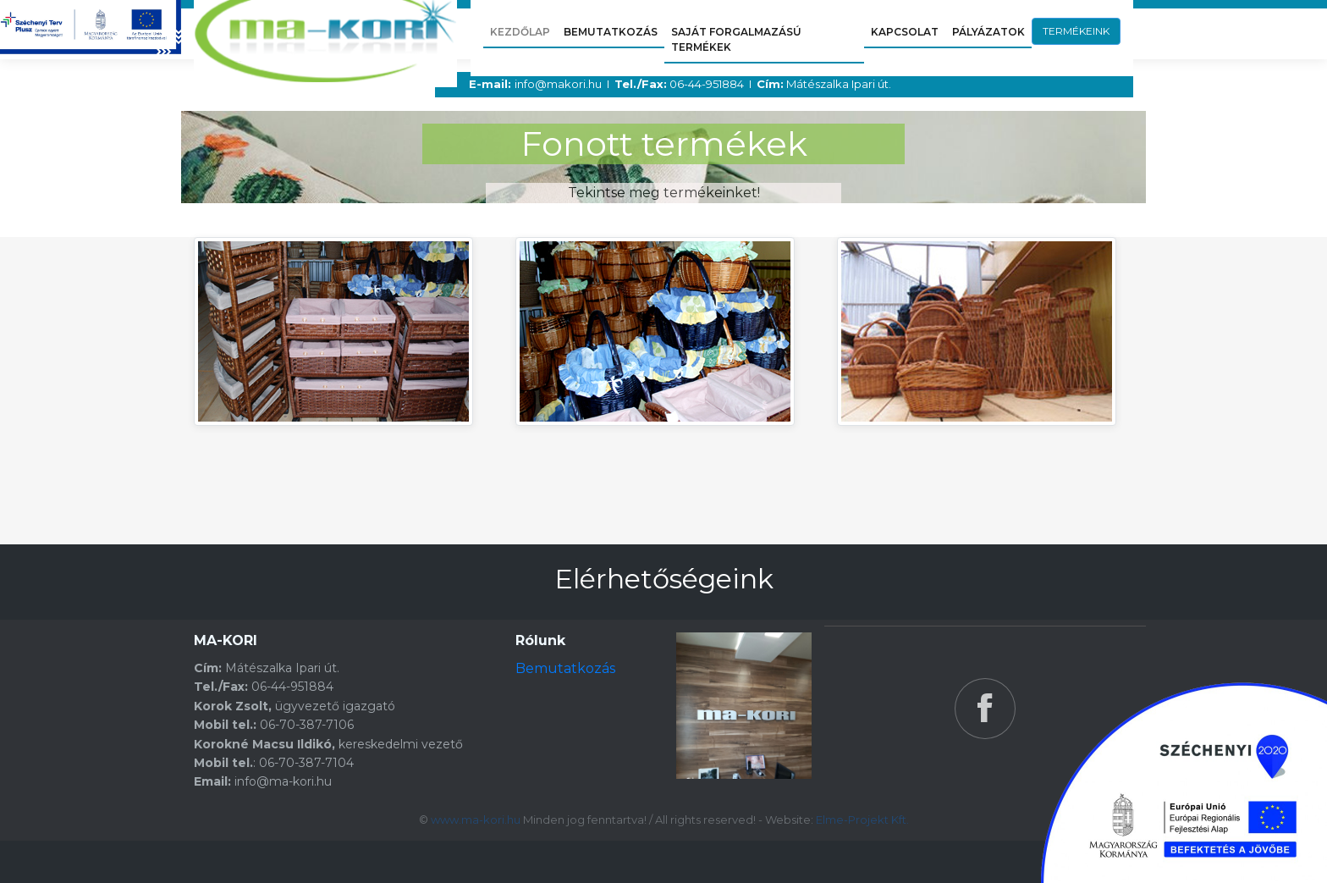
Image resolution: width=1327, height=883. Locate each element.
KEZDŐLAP (520, 31)
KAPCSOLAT (905, 31)
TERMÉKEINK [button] (1076, 31)
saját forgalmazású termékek (736, 39)
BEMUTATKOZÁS (611, 31)
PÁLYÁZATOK (988, 31)
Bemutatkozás (565, 668)
